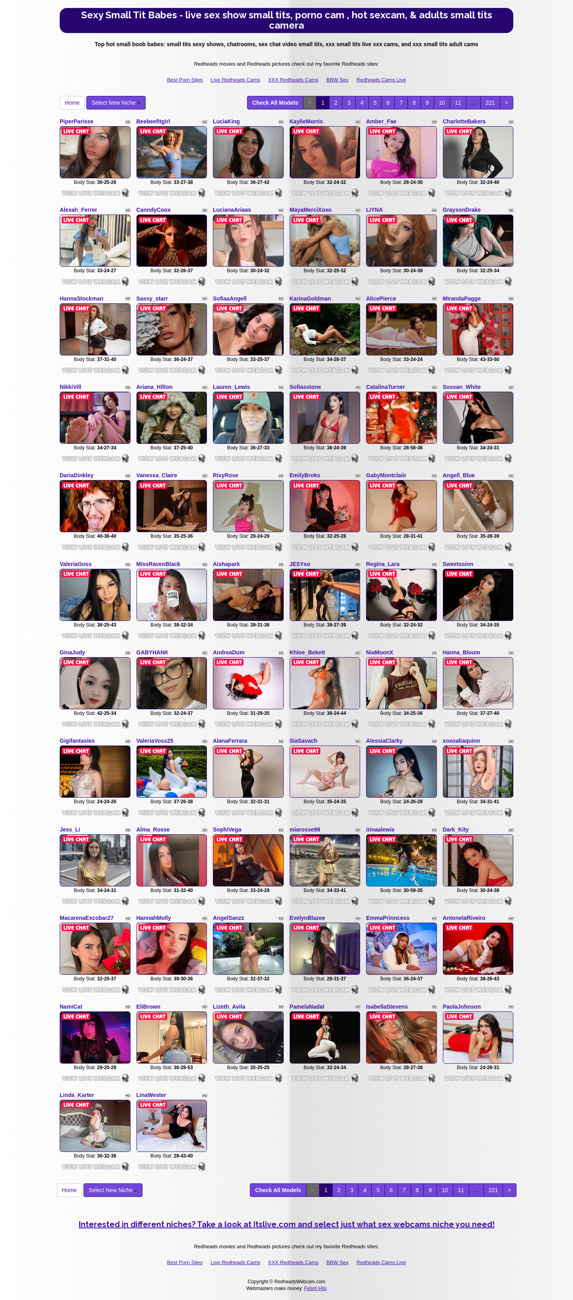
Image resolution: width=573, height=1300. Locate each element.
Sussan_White (462, 387)
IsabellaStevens (387, 1006)
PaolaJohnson (462, 1006)
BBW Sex (337, 80)
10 (442, 103)
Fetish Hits (315, 1288)
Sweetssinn (458, 564)
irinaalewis (380, 829)
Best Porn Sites (185, 80)
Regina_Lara (383, 564)
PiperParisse (77, 121)
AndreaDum (228, 652)
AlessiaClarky (384, 741)
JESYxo (300, 564)
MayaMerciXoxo (311, 210)
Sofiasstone (305, 387)
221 (490, 103)
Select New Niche (116, 103)
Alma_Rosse (153, 829)
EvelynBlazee (307, 918)
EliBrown (148, 1006)
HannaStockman (81, 298)
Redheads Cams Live (381, 80)
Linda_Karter (77, 1095)
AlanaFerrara (230, 741)
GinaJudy (72, 652)
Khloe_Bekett (307, 652)
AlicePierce (381, 298)
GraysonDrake (462, 210)
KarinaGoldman (310, 298)
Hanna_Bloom (461, 652)
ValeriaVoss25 (154, 741)
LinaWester (151, 1095)
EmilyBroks (305, 475)
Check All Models (275, 103)
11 (458, 103)
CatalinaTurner (385, 387)
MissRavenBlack (158, 564)
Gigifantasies (77, 741)
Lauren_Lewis (231, 387)
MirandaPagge (462, 298)
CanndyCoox (153, 210)
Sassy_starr (152, 298)
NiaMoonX (379, 652)
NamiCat (71, 1006)
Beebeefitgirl (153, 121)
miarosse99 (305, 829)
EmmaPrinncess (387, 918)
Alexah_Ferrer (78, 210)
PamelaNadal (307, 1006)
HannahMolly (153, 918)
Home (72, 103)
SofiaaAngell (230, 298)
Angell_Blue (459, 475)
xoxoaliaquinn (461, 741)
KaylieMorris (306, 121)
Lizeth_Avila (229, 1006)
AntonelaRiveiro (464, 918)
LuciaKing (226, 121)
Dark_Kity (456, 829)
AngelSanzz (228, 918)
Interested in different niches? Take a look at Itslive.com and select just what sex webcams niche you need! (287, 1224)
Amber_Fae (381, 121)
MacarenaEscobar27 (86, 918)
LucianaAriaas (232, 210)
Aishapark (226, 564)
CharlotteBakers (464, 121)
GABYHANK (152, 652)
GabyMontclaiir (386, 475)
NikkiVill (70, 387)
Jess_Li (70, 829)
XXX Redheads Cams (293, 80)
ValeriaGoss (76, 564)
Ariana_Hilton (154, 387)
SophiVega (227, 829)
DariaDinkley (77, 475)
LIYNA (374, 210)
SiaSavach (304, 741)
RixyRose (225, 475)
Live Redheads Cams (235, 80)
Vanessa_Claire (156, 475)
